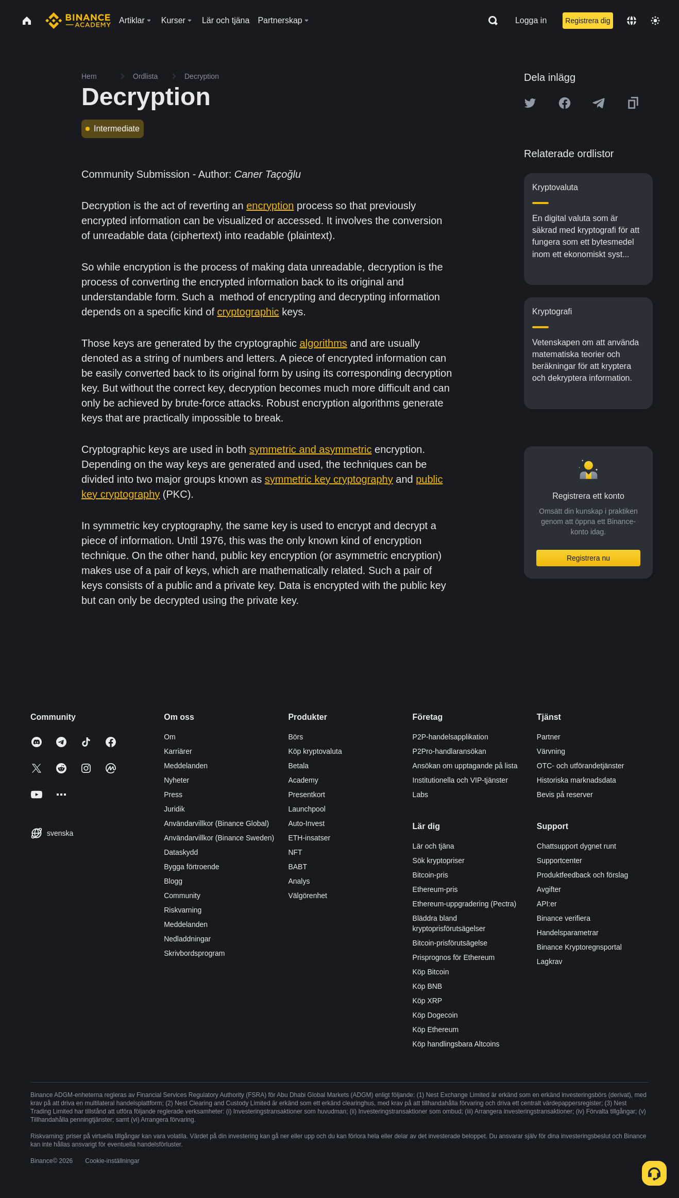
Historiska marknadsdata (576, 780)
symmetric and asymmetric (310, 449)
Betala (298, 766)
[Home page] (78, 20)
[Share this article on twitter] (530, 103)
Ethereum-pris (435, 889)
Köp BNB (428, 986)
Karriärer (178, 751)
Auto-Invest (306, 823)
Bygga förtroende (191, 867)
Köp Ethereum (436, 1029)
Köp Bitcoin (431, 972)
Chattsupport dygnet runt (576, 846)
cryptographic (248, 311)
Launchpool (306, 809)
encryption (270, 205)
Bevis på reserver (565, 794)
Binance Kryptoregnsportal (579, 947)
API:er (547, 904)
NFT (295, 852)
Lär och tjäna (433, 846)
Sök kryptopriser (439, 860)
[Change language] (631, 20)
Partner (549, 737)
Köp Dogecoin (435, 1015)
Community (182, 895)
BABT (297, 867)
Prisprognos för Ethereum (454, 957)
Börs (295, 737)
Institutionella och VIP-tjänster (460, 780)
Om (170, 737)
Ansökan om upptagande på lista (465, 766)
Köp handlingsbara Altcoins (456, 1044)
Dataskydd (181, 852)
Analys (299, 881)
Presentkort (306, 794)
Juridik (174, 809)
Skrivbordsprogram (194, 953)
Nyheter (176, 780)
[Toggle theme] (655, 20)
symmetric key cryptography (329, 479)
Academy (303, 780)
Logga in (531, 20)
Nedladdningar (187, 939)
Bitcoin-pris (430, 875)
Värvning (551, 751)
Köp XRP (428, 1001)
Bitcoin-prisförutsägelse (450, 943)
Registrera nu (588, 558)
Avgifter (549, 889)
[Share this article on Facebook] (564, 103)
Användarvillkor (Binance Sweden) (219, 838)
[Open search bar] (490, 20)
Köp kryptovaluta (315, 751)
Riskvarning (182, 910)
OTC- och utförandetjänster (580, 766)
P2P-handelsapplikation (450, 737)
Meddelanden (186, 766)
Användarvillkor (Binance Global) (216, 823)
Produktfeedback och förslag (582, 875)
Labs (420, 794)
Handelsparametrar (568, 933)
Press (173, 794)
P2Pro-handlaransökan (449, 751)
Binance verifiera (563, 918)
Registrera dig (587, 20)
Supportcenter (559, 860)
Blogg (173, 881)
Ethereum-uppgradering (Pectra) (465, 904)
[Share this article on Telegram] (598, 103)
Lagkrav (550, 961)
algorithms (323, 343)
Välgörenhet (307, 895)
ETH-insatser (309, 838)
